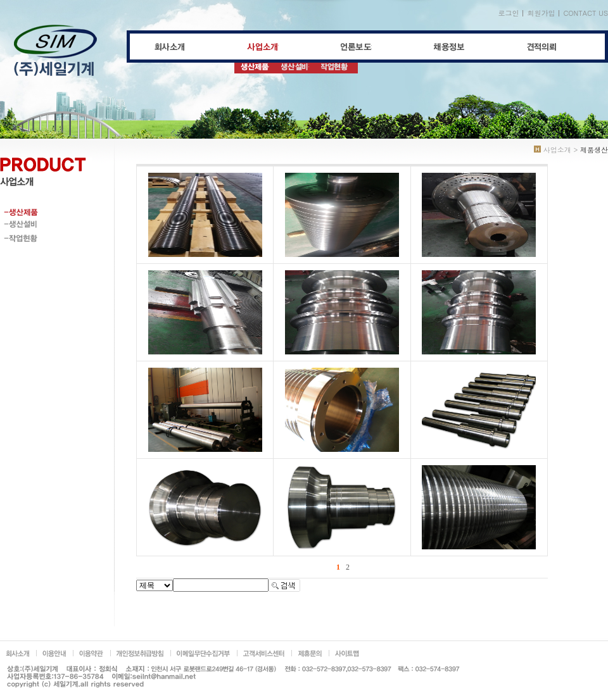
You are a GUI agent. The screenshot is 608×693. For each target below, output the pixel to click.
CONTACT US (585, 13)
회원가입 (541, 13)
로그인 (508, 13)
